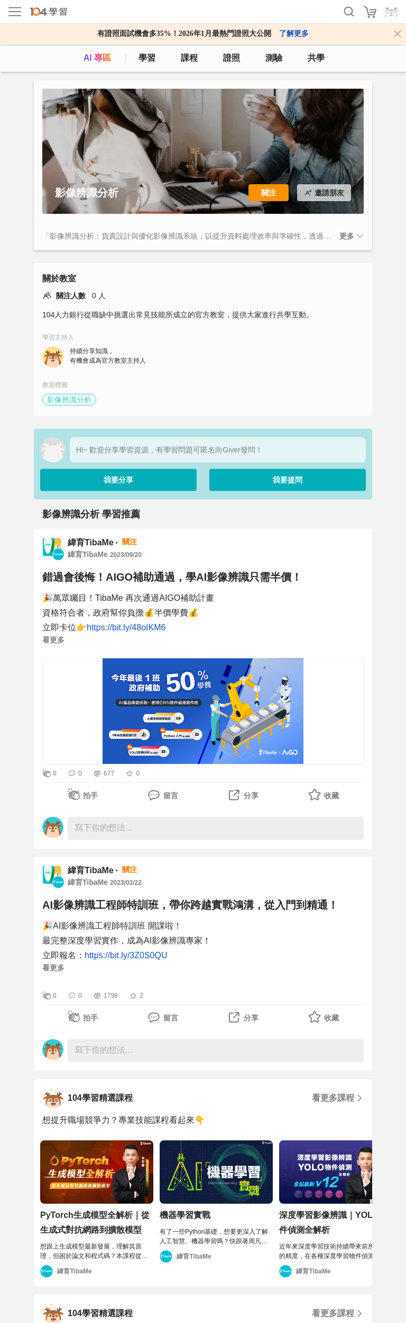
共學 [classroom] (316, 57)
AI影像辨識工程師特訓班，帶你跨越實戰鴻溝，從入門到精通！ (190, 905)
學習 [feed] (147, 57)
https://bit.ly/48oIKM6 (126, 627)
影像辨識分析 (69, 399)
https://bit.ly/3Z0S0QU (126, 955)
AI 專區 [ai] (97, 57)
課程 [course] (189, 57)
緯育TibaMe (91, 542)
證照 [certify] (231, 57)
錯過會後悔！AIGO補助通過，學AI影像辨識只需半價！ (172, 577)
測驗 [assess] (273, 57)
